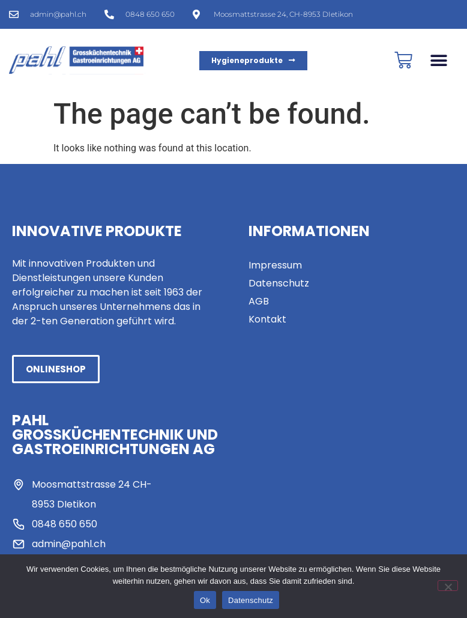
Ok (205, 600)
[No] (448, 585)
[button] (438, 60)
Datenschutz (250, 600)
